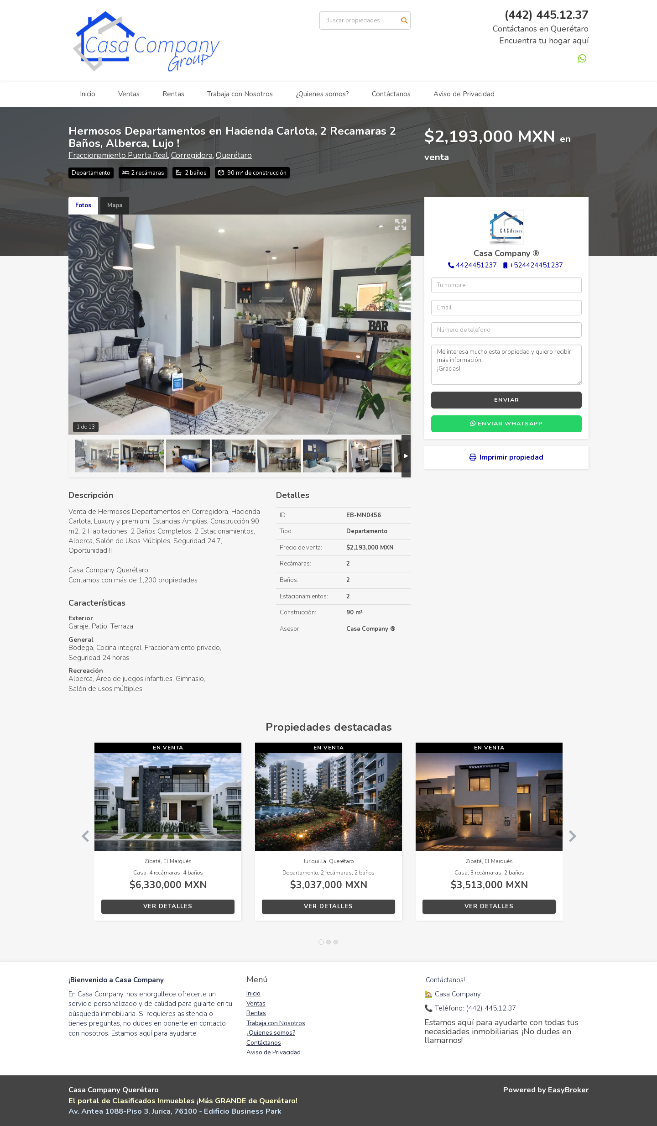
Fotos (83, 205)
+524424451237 (536, 265)
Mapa (114, 205)
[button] (81, 836)
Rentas (173, 94)
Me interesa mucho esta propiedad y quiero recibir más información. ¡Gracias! (506, 365)
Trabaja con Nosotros (240, 94)
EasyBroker (568, 1089)
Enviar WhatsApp (506, 423)
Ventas (129, 94)
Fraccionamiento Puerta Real (118, 155)
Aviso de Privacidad (464, 94)
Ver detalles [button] (168, 906)
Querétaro (234, 155)
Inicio (87, 94)
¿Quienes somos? (322, 94)
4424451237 (476, 265)
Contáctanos (391, 94)
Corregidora (192, 155)
